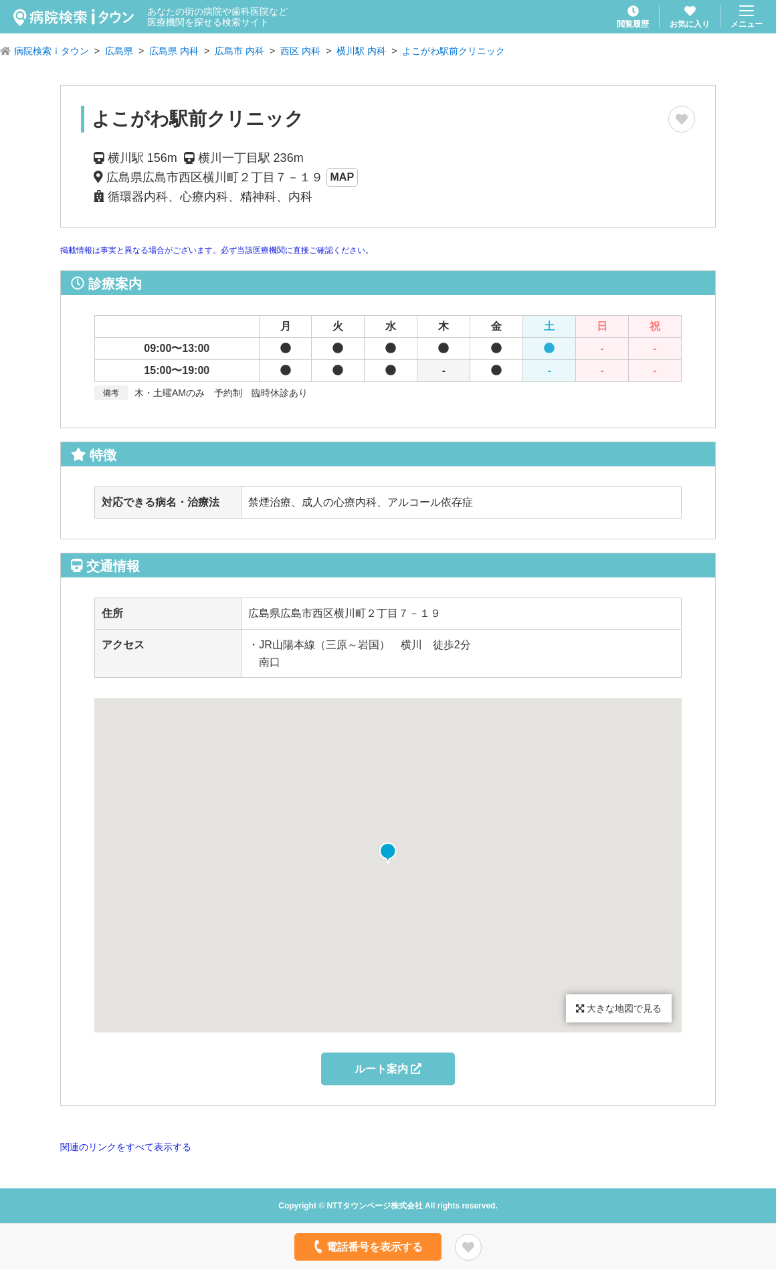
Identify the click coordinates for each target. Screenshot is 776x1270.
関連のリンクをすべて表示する (125, 1147)
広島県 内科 (174, 51)
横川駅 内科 (361, 51)
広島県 (119, 51)
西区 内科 (300, 51)
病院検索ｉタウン (51, 51)
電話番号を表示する (367, 1246)
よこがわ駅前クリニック (453, 51)
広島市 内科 (239, 51)
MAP (342, 177)
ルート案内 (388, 1069)
